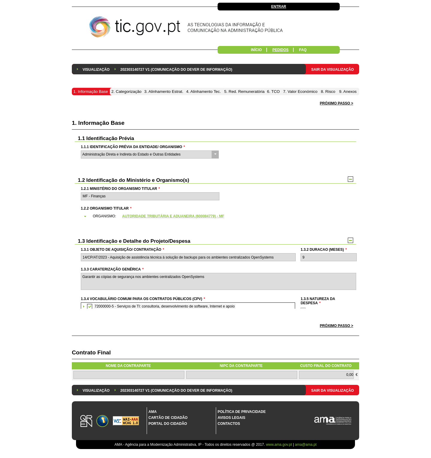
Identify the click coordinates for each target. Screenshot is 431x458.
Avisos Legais (231, 418)
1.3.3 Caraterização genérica (112, 269)
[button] (336, 326)
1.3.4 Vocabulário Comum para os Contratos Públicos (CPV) (143, 299)
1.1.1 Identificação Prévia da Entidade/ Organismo (133, 147)
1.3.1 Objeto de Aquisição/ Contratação (122, 250)
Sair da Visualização (332, 69)
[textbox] (150, 196)
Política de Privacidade (242, 412)
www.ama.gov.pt (279, 444)
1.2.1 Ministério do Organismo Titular (120, 189)
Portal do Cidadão (167, 424)
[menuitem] (96, 69)
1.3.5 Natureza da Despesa (318, 301)
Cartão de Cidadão (168, 418)
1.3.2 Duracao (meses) (324, 250)
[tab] (218, 216)
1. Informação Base (98, 123)
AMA (152, 412)
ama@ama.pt (305, 444)
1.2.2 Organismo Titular (106, 208)
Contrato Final (91, 352)
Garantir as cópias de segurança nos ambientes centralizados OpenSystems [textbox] (218, 281)
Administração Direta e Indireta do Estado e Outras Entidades (131, 154)
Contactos (229, 424)
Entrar (278, 6)
